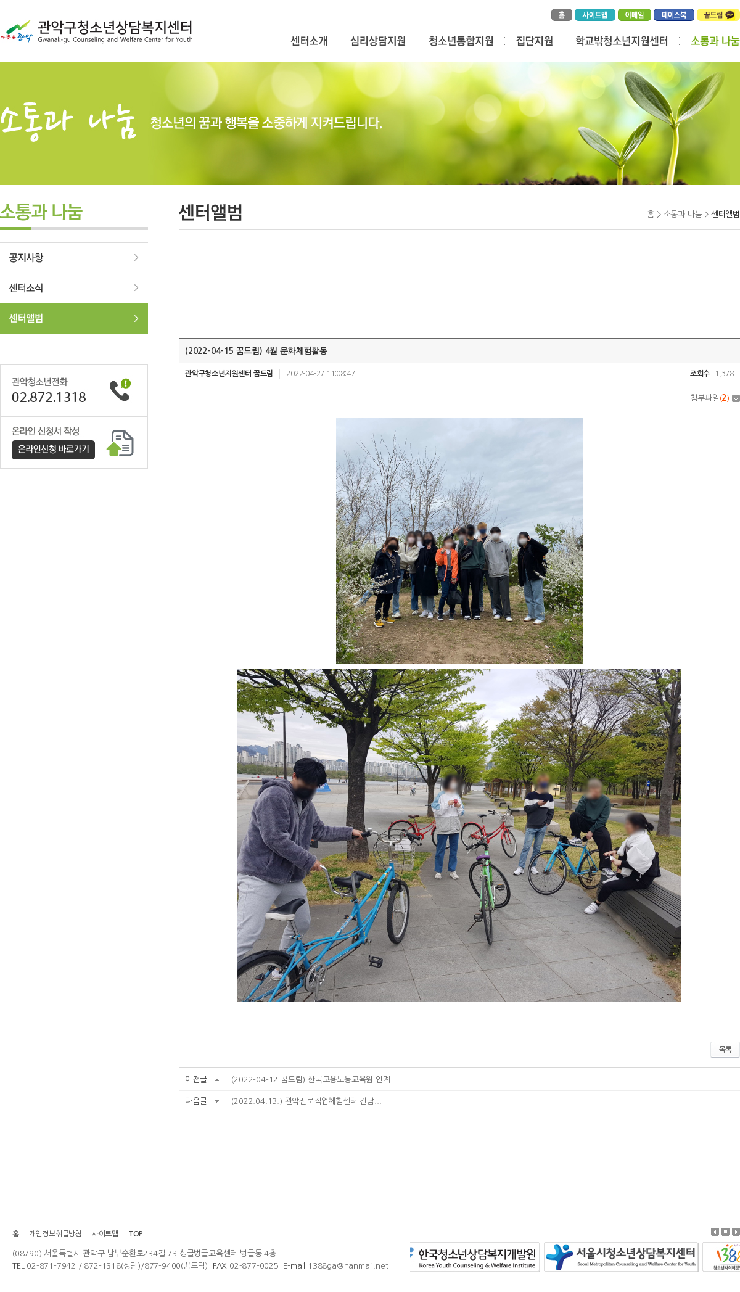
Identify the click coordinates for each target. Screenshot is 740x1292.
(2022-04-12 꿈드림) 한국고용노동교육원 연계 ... (315, 1080)
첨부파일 (715, 398)
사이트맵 (105, 1234)
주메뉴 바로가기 (0, 0)
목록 (725, 1049)
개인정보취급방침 (55, 1234)
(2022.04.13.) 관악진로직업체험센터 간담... (306, 1101)
